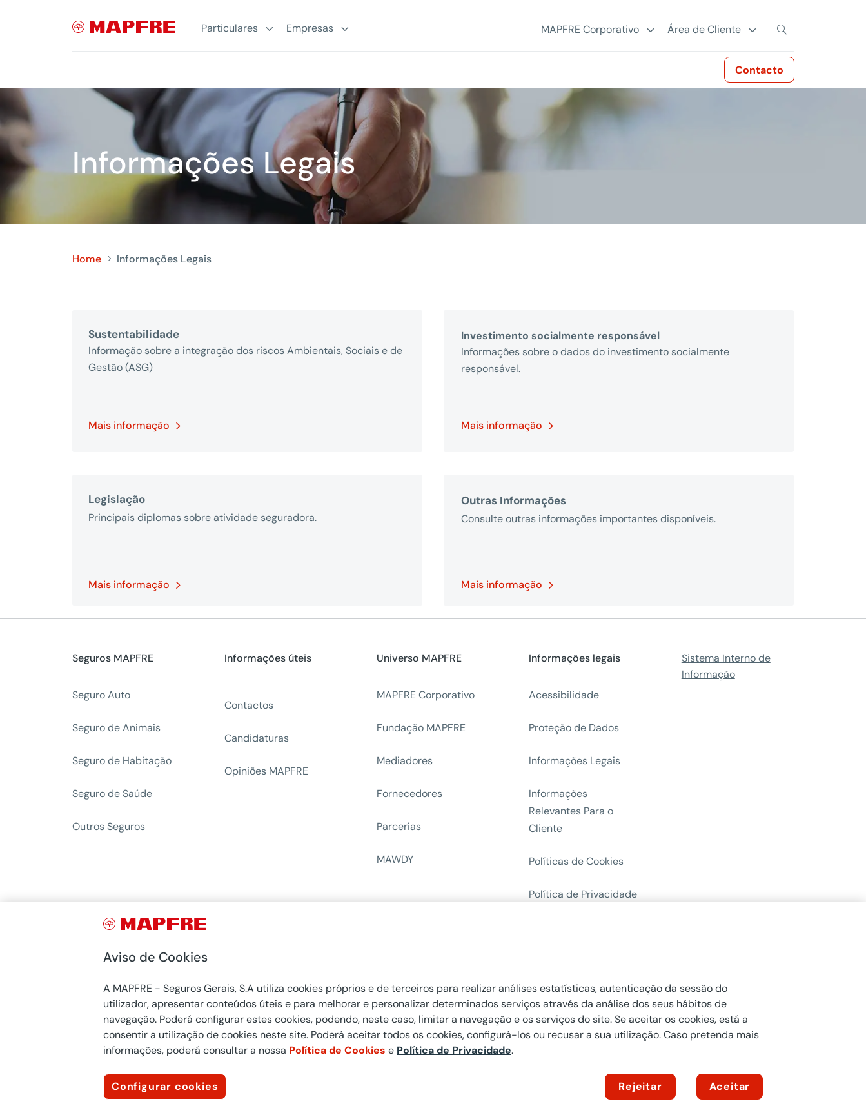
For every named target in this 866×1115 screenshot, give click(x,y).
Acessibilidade (564, 695)
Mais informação (129, 425)
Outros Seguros (108, 826)
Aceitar (730, 1086)
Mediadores (405, 760)
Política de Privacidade (454, 1050)
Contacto (759, 70)
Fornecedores (409, 793)
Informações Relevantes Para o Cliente (571, 811)
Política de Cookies (337, 1050)
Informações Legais (574, 760)
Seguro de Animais (116, 728)
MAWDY (395, 859)
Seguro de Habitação (122, 760)
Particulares (229, 29)
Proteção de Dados (574, 728)
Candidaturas (256, 738)
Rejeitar (640, 1086)
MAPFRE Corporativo (426, 695)
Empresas (309, 29)
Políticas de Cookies (576, 861)
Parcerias (399, 826)
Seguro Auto (101, 695)
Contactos (248, 705)
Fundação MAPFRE (421, 728)
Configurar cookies (165, 1086)
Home (86, 259)
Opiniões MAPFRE (266, 771)
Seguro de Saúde (112, 793)
